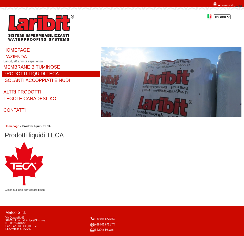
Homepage (12, 126)
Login (239, 5)
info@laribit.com (104, 229)
